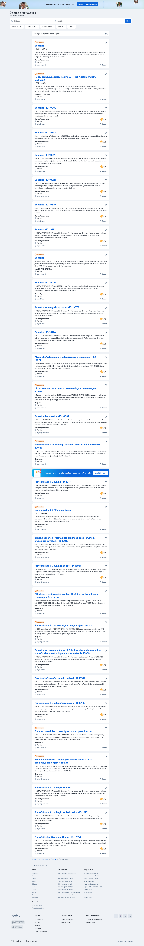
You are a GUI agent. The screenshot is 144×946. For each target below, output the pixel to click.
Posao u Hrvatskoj (41, 932)
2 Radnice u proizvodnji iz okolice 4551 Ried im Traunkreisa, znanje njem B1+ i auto (66, 596)
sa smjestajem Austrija (91, 873)
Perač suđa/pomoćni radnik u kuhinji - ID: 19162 (60, 678)
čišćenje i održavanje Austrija (67, 873)
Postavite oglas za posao (87, 4)
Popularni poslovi (37, 905)
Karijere (37, 925)
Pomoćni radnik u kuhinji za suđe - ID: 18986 (58, 565)
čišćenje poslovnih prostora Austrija (69, 892)
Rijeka (34, 878)
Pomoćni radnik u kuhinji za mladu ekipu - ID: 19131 (61, 812)
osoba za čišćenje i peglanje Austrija (69, 895)
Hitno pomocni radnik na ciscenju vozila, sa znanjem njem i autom (66, 390)
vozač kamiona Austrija (91, 884)
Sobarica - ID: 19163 (45, 132)
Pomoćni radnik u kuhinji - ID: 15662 (53, 787)
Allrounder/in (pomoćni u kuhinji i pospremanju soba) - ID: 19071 (65, 358)
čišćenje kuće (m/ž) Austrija (66, 897)
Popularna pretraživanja (94, 919)
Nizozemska (36, 895)
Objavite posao (66, 922)
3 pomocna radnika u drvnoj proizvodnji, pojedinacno (63, 731)
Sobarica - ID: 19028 (45, 155)
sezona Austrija (88, 897)
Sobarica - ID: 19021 (45, 179)
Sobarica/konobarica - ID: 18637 (52, 416)
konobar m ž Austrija (90, 895)
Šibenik (34, 884)
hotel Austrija (88, 889)
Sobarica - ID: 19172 (45, 229)
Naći (128, 21)
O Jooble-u (39, 919)
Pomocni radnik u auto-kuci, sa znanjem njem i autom (63, 625)
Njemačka (35, 889)
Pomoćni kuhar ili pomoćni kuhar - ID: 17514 (58, 837)
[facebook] (116, 916)
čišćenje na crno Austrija (65, 889)
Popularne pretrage (40, 865)
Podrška (38, 929)
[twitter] (125, 916)
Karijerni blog (90, 922)
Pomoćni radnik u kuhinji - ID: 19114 (53, 481)
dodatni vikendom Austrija (92, 876)
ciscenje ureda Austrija (65, 881)
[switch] (106, 34)
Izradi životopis (100, 473)
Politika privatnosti (31, 941)
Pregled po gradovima (38, 908)
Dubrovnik (35, 873)
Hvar (33, 887)
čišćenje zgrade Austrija (65, 887)
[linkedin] (130, 916)
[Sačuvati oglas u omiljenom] (106, 43)
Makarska (35, 897)
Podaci (37, 922)
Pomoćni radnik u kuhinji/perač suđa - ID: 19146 (60, 703)
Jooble (130, 941)
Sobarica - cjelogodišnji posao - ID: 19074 (57, 307)
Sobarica (39, 45)
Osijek (34, 892)
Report (103, 65)
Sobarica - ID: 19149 (45, 204)
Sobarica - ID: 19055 (45, 282)
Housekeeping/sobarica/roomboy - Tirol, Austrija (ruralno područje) (66, 78)
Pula (33, 876)
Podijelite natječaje (67, 919)
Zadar (34, 881)
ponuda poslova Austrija (91, 878)
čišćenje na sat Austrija (65, 884)
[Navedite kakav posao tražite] (31, 21)
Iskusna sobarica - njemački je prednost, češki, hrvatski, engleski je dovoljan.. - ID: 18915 (65, 539)
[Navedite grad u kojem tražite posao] (74, 21)
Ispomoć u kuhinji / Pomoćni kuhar (53, 510)
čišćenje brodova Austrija (65, 878)
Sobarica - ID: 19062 (45, 107)
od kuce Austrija (89, 881)
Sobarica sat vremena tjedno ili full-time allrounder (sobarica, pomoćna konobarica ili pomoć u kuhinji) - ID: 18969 (68, 652)
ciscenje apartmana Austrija (66, 876)
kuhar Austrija (88, 892)
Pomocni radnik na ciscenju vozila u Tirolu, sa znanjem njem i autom (67, 446)
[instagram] (120, 916)
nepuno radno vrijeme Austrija (93, 887)
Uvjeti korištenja (16, 941)
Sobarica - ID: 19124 (45, 332)
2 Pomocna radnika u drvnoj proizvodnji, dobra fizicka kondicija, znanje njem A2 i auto (63, 761)
